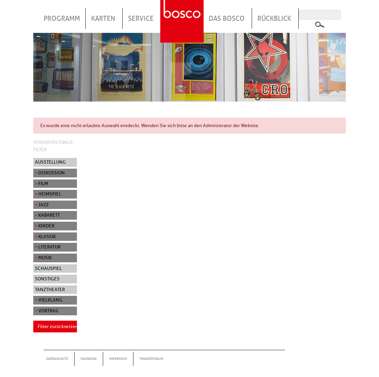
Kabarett (49, 215)
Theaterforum (151, 359)
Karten (103, 18)
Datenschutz (57, 359)
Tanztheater (50, 289)
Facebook (89, 359)
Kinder (46, 226)
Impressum (118, 359)
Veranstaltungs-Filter (53, 146)
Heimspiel (49, 194)
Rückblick (274, 18)
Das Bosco (227, 18)
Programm (62, 18)
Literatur (49, 247)
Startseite (183, 13)
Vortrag (48, 311)
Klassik (47, 236)
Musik (45, 258)
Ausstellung (50, 162)
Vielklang (50, 300)
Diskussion (51, 173)
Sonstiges (47, 279)
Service (141, 18)
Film (43, 183)
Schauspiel (48, 268)
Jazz (43, 205)
